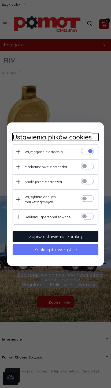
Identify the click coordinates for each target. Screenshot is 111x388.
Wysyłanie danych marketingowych (40, 199)
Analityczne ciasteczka (43, 181)
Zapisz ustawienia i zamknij (55, 236)
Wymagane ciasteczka (44, 151)
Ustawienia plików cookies (52, 137)
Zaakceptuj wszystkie (55, 249)
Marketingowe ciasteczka (46, 166)
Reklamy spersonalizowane (48, 217)
